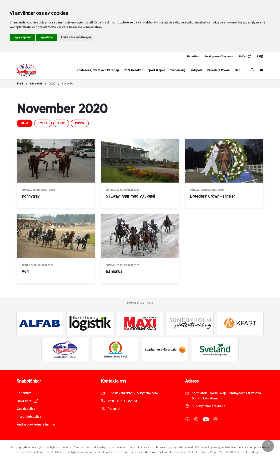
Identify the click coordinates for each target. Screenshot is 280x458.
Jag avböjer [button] (46, 37)
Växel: (119, 401)
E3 (260, 56)
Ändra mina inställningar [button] (76, 37)
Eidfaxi (245, 56)
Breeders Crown (218, 70)
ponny (79, 123)
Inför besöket (133, 70)
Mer (237, 70)
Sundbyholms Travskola (219, 56)
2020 (54, 84)
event (42, 123)
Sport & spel (156, 70)
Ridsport (196, 70)
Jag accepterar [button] (22, 37)
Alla (24, 123)
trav (61, 123)
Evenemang (177, 70)
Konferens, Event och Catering (98, 70)
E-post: (129, 393)
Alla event (38, 84)
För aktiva (192, 56)
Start (22, 84)
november (68, 83)
